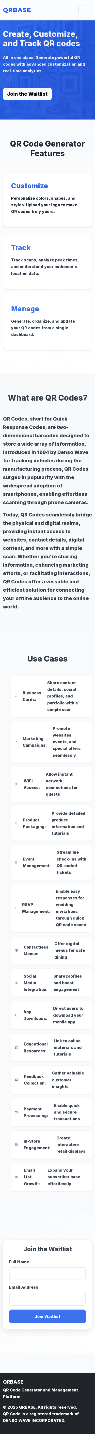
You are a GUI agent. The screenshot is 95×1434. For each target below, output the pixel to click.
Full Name (19, 1264)
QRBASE (17, 10)
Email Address (23, 1289)
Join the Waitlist (27, 94)
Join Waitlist (47, 1318)
